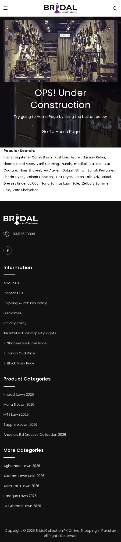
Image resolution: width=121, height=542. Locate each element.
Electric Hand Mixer (19, 163)
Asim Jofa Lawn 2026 (21, 485)
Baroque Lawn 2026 (20, 495)
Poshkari (61, 157)
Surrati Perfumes (101, 170)
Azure (75, 157)
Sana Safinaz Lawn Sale (60, 183)
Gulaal (67, 170)
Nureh (66, 163)
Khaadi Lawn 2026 (19, 394)
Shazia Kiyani (14, 177)
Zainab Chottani (40, 177)
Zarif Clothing (48, 163)
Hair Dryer (64, 177)
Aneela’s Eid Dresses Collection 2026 (35, 434)
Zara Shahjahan (26, 190)
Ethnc (80, 170)
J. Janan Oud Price (19, 353)
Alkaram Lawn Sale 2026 (24, 475)
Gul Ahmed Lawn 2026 (22, 505)
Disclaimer (12, 313)
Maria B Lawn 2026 (19, 404)
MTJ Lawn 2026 (16, 414)
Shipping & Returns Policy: (25, 303)
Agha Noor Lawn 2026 (22, 465)
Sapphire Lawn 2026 (20, 424)
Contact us (13, 293)
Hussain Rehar (94, 157)
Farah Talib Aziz (87, 177)
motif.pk (81, 163)
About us (11, 283)
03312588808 (24, 233)
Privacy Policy (15, 323)
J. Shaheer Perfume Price (25, 343)
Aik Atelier (52, 170)
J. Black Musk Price (19, 363)
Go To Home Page (61, 131)
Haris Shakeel (30, 170)
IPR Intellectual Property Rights (30, 333)
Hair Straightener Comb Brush (28, 157)
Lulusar (96, 163)
